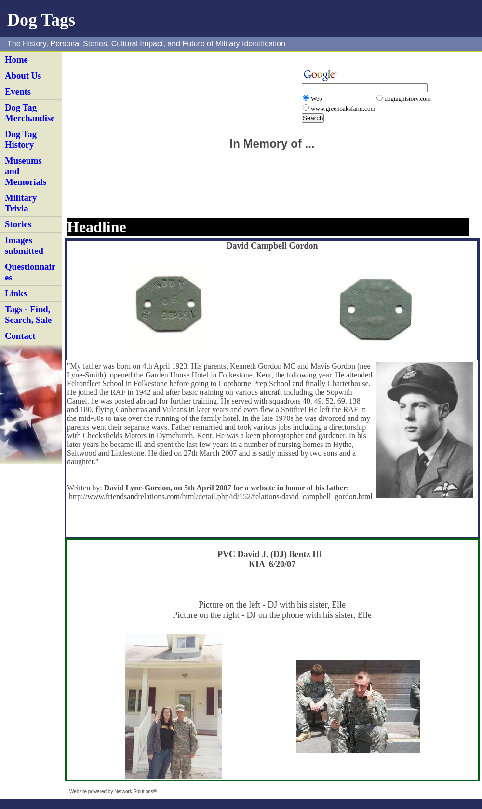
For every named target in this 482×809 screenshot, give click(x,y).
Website (78, 791)
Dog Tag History (21, 139)
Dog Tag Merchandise (30, 112)
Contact (20, 336)
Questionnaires (30, 272)
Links (16, 293)
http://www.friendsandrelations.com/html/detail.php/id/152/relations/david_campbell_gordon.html (221, 496)
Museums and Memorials (25, 171)
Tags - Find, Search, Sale (28, 314)
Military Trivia (21, 203)
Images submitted (24, 245)
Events (18, 91)
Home (16, 60)
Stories (18, 224)
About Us (23, 75)
